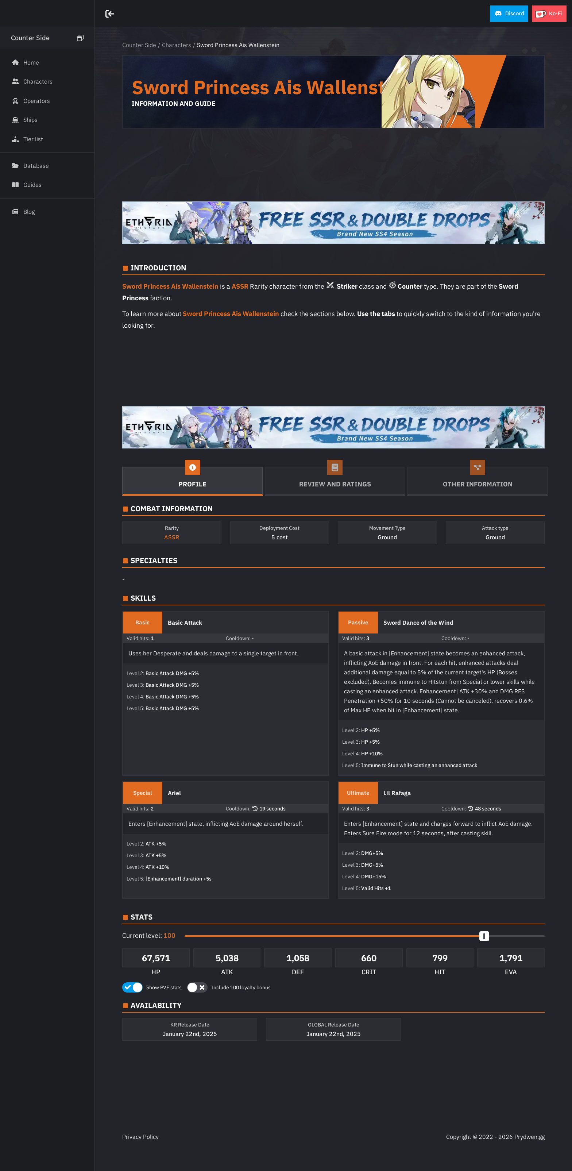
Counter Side (139, 45)
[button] (509, 13)
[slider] (484, 936)
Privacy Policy (140, 1136)
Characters (176, 45)
